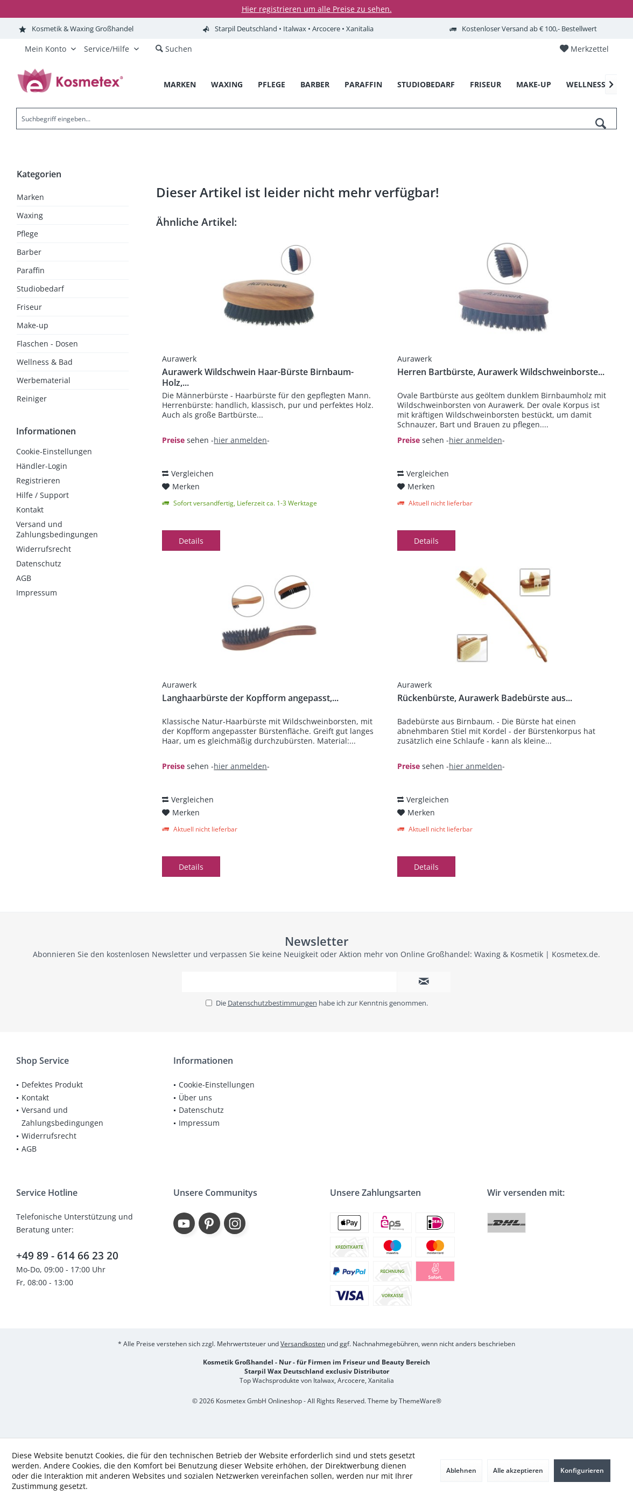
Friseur (29, 307)
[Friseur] (485, 85)
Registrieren (38, 480)
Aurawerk (179, 359)
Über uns (195, 1097)
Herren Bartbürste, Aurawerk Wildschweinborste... (500, 372)
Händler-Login (41, 466)
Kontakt (30, 509)
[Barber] (315, 85)
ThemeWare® (420, 1400)
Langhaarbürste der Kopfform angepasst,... (250, 698)
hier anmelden (240, 440)
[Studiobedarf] (426, 85)
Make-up (32, 325)
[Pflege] (271, 85)
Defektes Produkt (52, 1084)
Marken (30, 197)
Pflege (27, 233)
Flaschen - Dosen (47, 343)
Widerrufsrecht (43, 549)
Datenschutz (38, 563)
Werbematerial (44, 380)
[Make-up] (534, 85)
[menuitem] (584, 49)
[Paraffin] (363, 85)
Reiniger (32, 398)
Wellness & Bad (45, 362)
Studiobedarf (40, 288)
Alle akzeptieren (518, 1470)
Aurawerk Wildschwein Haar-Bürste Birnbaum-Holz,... (258, 377)
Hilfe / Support (42, 495)
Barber (29, 252)
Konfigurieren (582, 1470)
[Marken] (179, 85)
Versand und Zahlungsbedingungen (57, 529)
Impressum (36, 592)
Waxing (30, 215)
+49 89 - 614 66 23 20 (67, 1256)
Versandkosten (302, 1343)
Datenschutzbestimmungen (272, 1003)
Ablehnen (461, 1470)
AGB (23, 578)
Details (191, 541)
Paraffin (31, 270)
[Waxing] (226, 85)
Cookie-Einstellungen (54, 451)
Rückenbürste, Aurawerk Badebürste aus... (484, 698)
